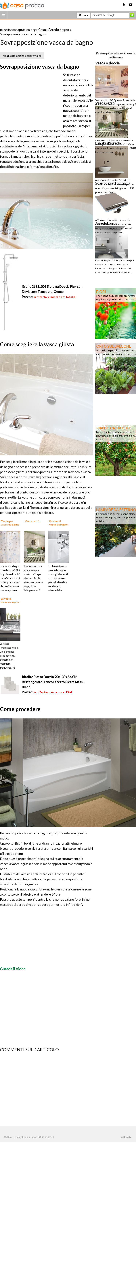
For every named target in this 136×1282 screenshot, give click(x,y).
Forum (83, 15)
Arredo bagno (58, 30)
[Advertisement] (42, 25)
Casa (42, 30)
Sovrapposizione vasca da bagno (39, 66)
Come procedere (20, 709)
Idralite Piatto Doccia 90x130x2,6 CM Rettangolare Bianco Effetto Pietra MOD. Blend (53, 682)
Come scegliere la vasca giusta (37, 344)
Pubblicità (125, 1136)
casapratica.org (24, 30)
